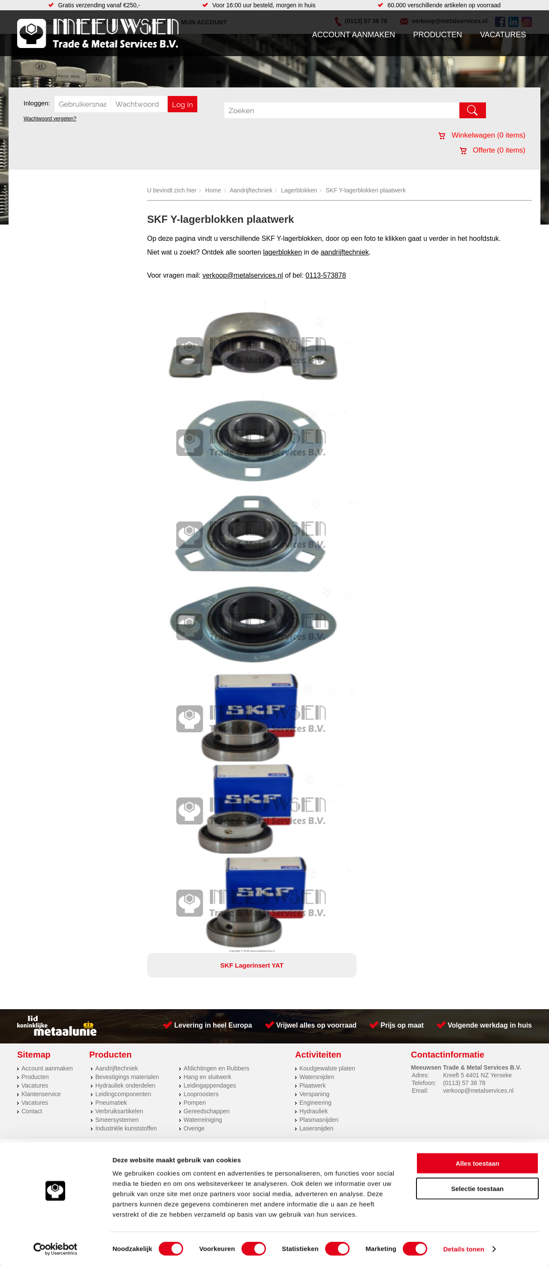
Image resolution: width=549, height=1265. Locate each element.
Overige (194, 667)
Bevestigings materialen (127, 616)
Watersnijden (316, 616)
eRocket (357, 697)
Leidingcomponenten (123, 633)
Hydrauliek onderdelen (125, 624)
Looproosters (201, 633)
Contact (31, 650)
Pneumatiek (111, 641)
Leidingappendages (210, 624)
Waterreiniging (203, 659)
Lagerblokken (299, 190)
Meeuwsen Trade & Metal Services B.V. (177, 686)
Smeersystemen (117, 659)
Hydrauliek (313, 650)
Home (213, 190)
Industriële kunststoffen (126, 667)
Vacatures (503, 34)
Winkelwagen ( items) (481, 135)
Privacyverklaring (298, 686)
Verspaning (314, 633)
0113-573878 (325, 275)
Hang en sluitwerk (207, 616)
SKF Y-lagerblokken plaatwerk (366, 190)
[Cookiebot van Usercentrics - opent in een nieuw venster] (55, 1248)
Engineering (315, 641)
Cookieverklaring (431, 686)
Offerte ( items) (492, 150)
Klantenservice (41, 633)
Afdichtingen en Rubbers (216, 607)
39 (350, 708)
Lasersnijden (316, 667)
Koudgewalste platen (327, 607)
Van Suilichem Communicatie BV (249, 697)
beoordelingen (374, 708)
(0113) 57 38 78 (464, 622)
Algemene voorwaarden (365, 686)
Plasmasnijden (318, 659)
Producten (437, 34)
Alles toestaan (477, 1162)
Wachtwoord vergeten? (50, 119)
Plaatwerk (312, 624)
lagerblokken (282, 252)
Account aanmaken (353, 34)
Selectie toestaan (477, 1187)
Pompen (195, 641)
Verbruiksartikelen (119, 650)
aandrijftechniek (345, 252)
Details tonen (463, 1248)
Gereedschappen (206, 650)
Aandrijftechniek (251, 190)
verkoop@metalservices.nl (242, 275)
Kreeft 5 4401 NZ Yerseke (477, 614)
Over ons (252, 686)
